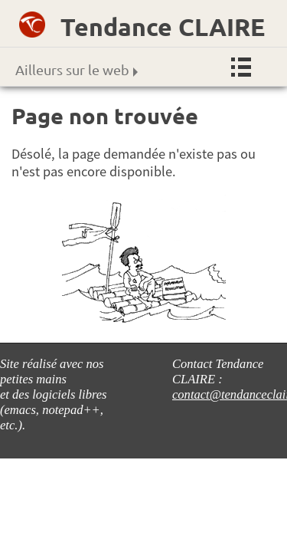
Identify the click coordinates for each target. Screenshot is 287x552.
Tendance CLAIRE (162, 27)
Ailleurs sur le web (76, 69)
